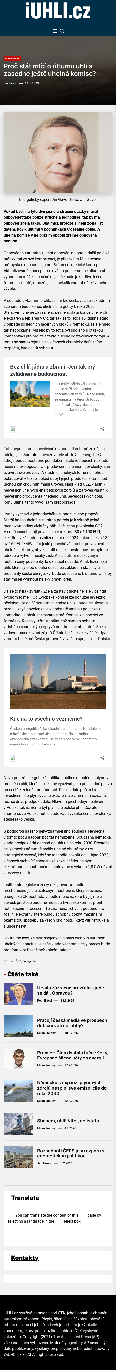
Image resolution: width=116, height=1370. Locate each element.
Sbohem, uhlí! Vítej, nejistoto (68, 1120)
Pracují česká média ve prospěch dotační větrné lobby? (72, 1023)
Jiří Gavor (10, 83)
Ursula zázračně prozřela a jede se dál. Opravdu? (70, 990)
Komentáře (12, 58)
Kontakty (25, 1257)
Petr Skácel (44, 1000)
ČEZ (18, 961)
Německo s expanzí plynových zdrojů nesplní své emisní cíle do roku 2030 (72, 1088)
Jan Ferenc (44, 1163)
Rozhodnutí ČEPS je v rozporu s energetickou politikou (70, 1153)
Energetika (30, 961)
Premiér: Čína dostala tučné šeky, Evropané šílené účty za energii (72, 1055)
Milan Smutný (46, 1033)
